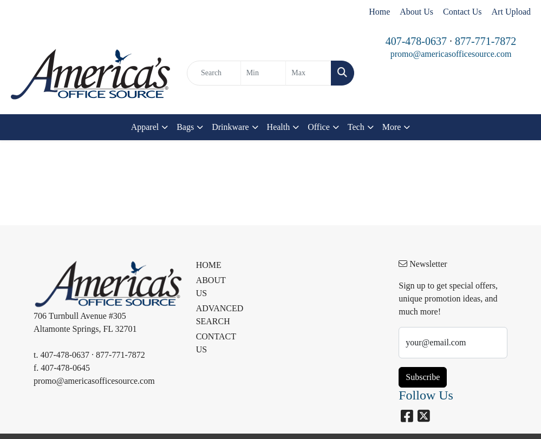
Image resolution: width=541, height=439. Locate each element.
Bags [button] (185, 127)
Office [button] (319, 127)
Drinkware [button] (230, 127)
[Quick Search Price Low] (263, 73)
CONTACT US (215, 343)
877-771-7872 (485, 41)
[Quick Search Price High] (308, 73)
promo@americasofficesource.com (451, 53)
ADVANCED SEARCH (215, 315)
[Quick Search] (214, 73)
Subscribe (423, 377)
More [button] (391, 127)
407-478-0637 (416, 41)
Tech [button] (356, 127)
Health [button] (278, 127)
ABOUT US (211, 287)
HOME (208, 265)
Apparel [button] (145, 127)
